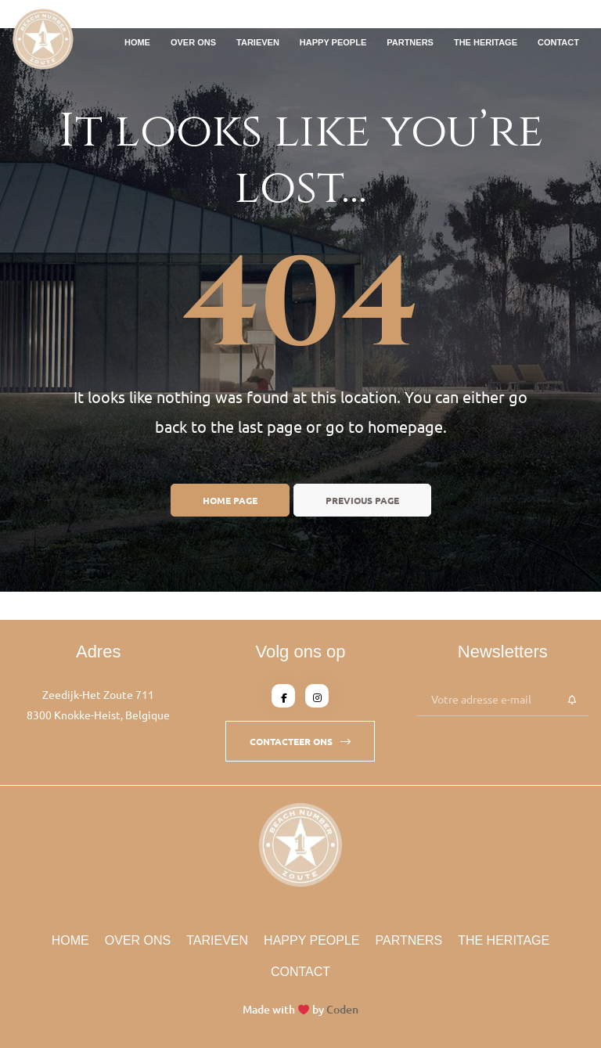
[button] (300, 741)
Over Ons (193, 42)
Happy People (333, 42)
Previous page (362, 500)
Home (137, 42)
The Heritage (485, 42)
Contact (558, 42)
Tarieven (257, 42)
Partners (410, 42)
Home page (230, 500)
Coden (342, 1009)
